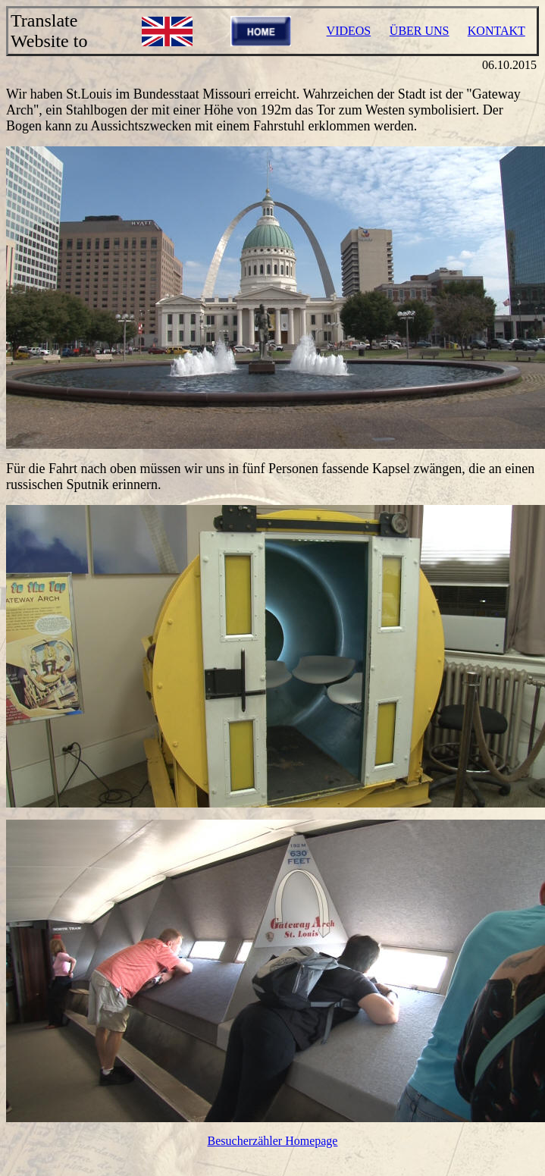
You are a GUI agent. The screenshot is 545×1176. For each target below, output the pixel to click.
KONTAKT (496, 30)
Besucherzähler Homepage (273, 1140)
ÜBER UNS (419, 30)
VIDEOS (349, 30)
